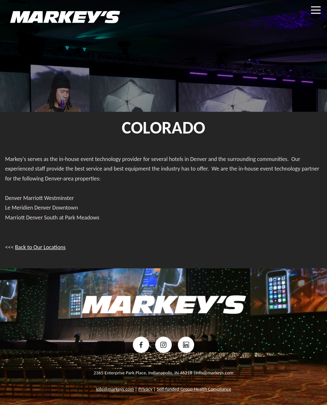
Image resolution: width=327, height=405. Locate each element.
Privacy (145, 389)
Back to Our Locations (40, 247)
